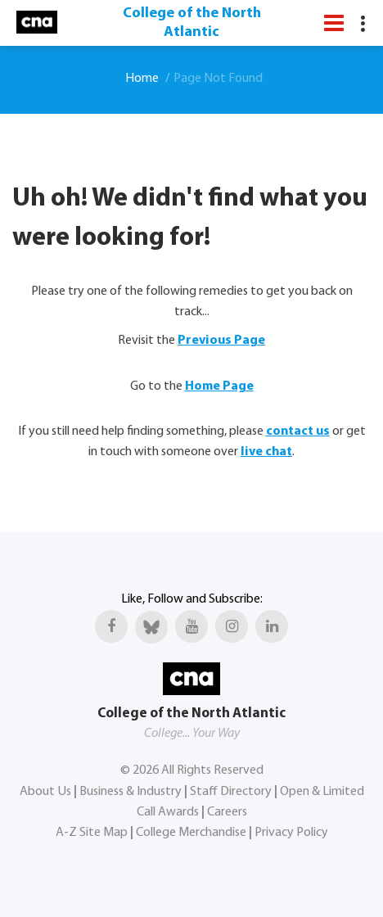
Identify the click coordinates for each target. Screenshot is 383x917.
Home (142, 78)
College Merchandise (191, 832)
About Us (45, 791)
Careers (227, 812)
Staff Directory (231, 791)
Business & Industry (130, 791)
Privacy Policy (291, 832)
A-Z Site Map (92, 832)
